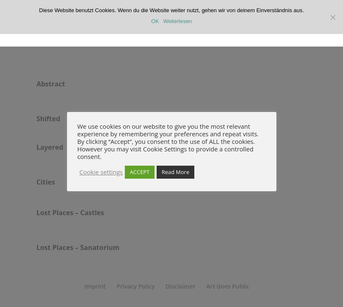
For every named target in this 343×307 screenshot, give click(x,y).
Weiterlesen (177, 21)
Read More (175, 172)
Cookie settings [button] (101, 172)
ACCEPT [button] (140, 172)
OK (155, 21)
